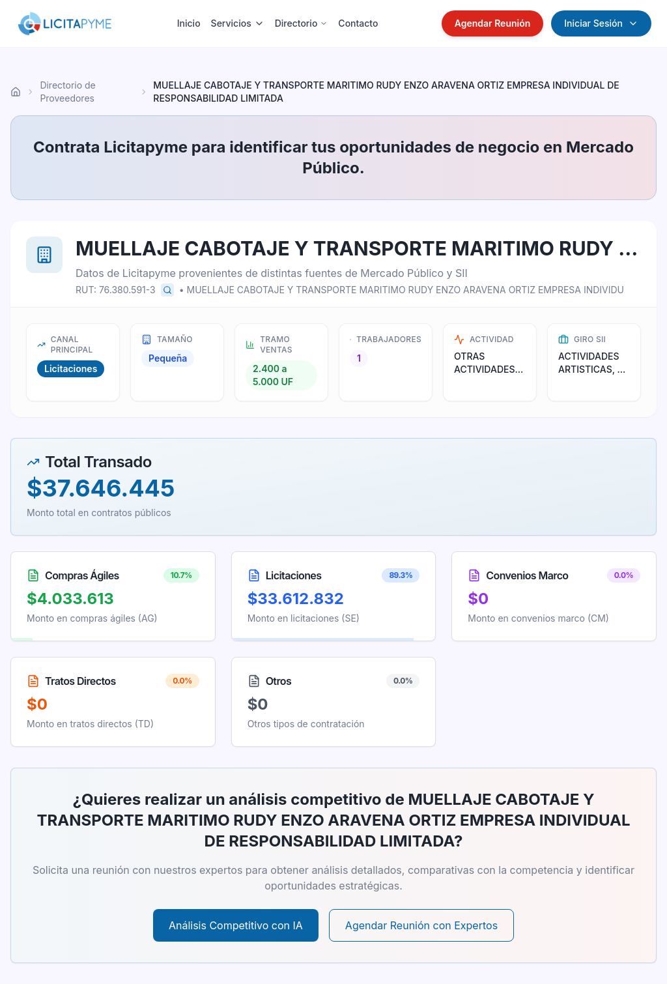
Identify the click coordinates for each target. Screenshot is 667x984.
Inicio (189, 23)
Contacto (358, 23)
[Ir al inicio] (15, 92)
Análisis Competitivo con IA (236, 925)
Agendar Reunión (493, 23)
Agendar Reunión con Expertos (421, 925)
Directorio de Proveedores (67, 92)
